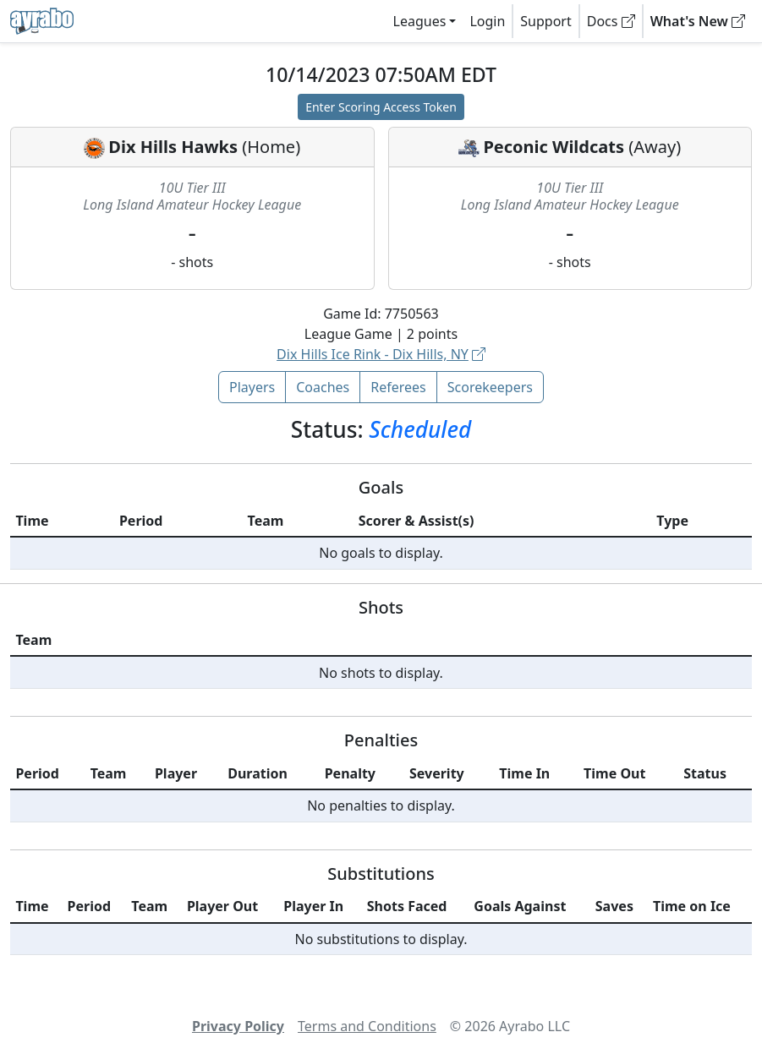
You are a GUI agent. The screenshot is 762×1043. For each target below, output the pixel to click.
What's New (697, 21)
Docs (611, 21)
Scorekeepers (490, 387)
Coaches (322, 387)
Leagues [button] (420, 21)
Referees (398, 387)
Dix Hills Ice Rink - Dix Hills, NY (381, 354)
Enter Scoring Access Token (381, 107)
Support (545, 21)
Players (252, 387)
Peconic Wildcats (553, 146)
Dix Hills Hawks (173, 146)
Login (487, 21)
